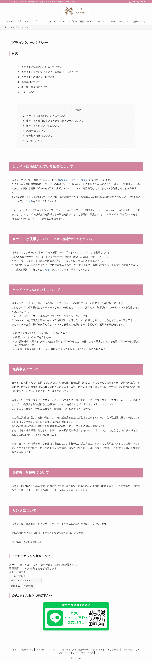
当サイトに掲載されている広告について (42, 67)
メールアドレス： (18, 576)
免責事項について (30, 82)
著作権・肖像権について (34, 87)
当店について (27, 650)
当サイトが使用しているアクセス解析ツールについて (49, 72)
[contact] (141, 1)
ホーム (15, 650)
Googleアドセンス (69, 180)
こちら (29, 201)
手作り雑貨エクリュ (130, 650)
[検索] (145, 1)
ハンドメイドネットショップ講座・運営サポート (68, 650)
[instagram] (130, 1)
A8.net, (85, 180)
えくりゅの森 (113, 650)
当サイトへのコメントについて (38, 77)
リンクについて (29, 92)
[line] (134, 1)
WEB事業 (40, 650)
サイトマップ (87, 653)
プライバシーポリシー (68, 653)
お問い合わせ (98, 650)
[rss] (138, 1)
